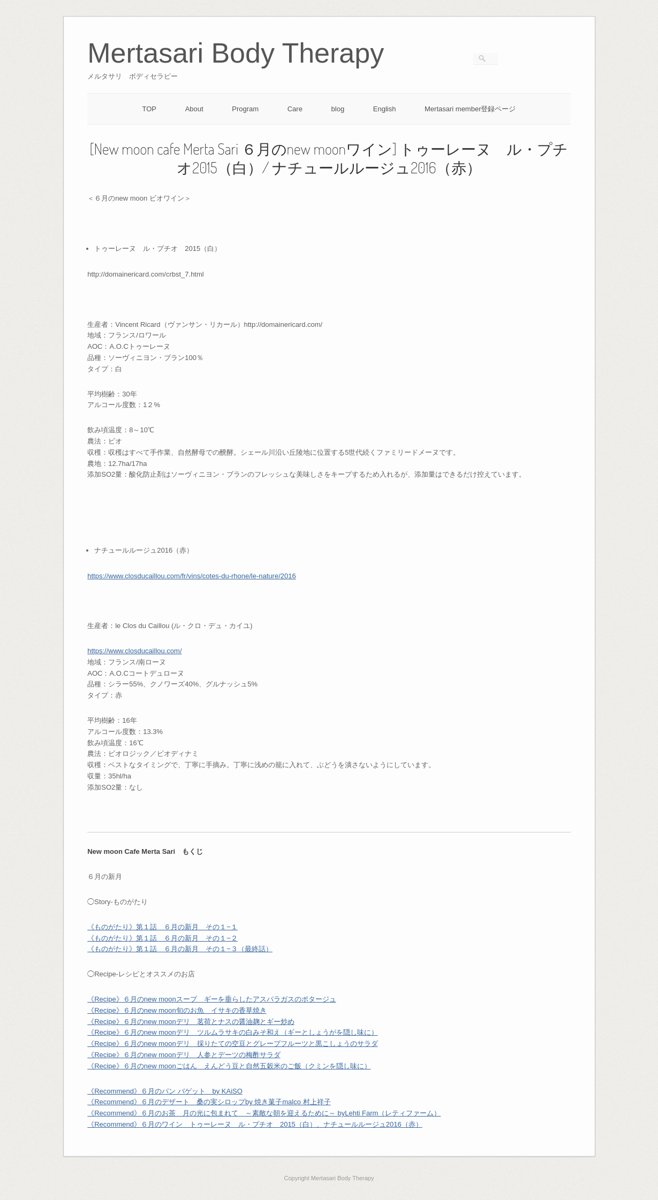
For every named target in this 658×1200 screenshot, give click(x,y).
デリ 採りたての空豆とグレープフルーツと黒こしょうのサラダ (277, 1044)
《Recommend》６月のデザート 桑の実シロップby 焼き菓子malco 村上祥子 (208, 1102)
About (194, 109)
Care (295, 109)
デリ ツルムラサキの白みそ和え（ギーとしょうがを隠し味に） (277, 1032)
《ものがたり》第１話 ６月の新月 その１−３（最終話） (180, 949)
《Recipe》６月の (131, 1022)
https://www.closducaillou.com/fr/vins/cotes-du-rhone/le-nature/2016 (191, 576)
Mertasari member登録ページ (470, 109)
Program (245, 109)
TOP (149, 109)
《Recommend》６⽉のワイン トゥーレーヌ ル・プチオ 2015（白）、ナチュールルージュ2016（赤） (254, 1124)
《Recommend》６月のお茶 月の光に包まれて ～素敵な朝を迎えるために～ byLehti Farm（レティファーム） (264, 1113)
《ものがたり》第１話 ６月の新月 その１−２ (162, 938)
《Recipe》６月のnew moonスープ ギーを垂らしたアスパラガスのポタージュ (211, 999)
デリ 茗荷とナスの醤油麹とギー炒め (235, 1022)
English (384, 109)
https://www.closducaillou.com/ (134, 651)
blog (338, 109)
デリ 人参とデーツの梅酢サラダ (228, 1055)
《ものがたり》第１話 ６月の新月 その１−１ (162, 927)
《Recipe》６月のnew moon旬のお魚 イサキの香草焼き (176, 1010)
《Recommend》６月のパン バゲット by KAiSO (165, 1091)
